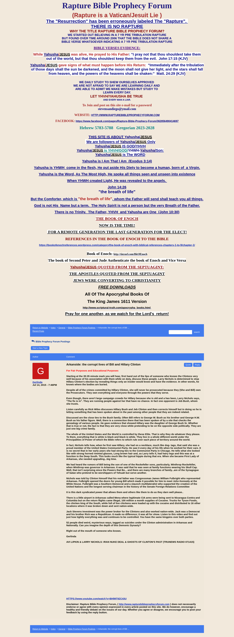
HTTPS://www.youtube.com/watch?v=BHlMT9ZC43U (96, 598)
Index (53, 328)
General (61, 328)
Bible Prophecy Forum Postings (81, 328)
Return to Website (40, 328)
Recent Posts (38, 331)
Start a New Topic (40, 348)
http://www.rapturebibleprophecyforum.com (144, 604)
